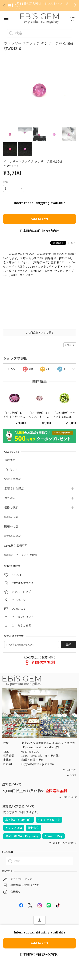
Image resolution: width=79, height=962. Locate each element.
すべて (11, 369)
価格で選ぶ (11, 507)
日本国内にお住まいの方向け (39, 231)
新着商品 (9, 460)
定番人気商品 (12, 479)
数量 (5, 182)
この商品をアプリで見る (39, 332)
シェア (72, 242)
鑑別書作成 (11, 517)
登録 (68, 644)
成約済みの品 (12, 536)
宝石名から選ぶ (14, 488)
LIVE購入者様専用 (16, 545)
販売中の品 (11, 526)
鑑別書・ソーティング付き (21, 555)
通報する (69, 344)
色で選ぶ (9, 498)
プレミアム (11, 469)
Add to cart (39, 219)
